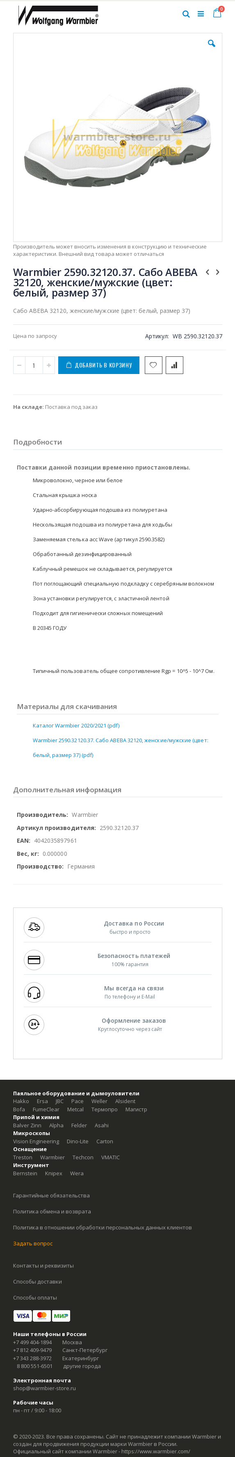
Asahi (102, 1125)
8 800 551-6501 (34, 1366)
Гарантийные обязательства (51, 1195)
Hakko (21, 1101)
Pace (77, 1101)
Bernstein (25, 1173)
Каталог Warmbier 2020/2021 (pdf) (76, 725)
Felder (79, 1125)
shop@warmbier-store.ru (44, 1388)
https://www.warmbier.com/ (155, 1451)
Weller (99, 1101)
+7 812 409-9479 (32, 1350)
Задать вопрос (32, 1243)
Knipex (53, 1173)
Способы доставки (37, 1281)
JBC (60, 1101)
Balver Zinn (27, 1125)
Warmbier (52, 1157)
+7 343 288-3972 (32, 1358)
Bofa (19, 1109)
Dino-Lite (78, 1141)
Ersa (42, 1101)
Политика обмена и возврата (52, 1211)
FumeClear (46, 1109)
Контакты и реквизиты (43, 1265)
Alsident (125, 1101)
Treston (22, 1157)
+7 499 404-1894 (32, 1342)
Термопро (104, 1109)
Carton (104, 1141)
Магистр (136, 1109)
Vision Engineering (36, 1141)
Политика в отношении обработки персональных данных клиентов (102, 1227)
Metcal (75, 1109)
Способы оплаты (35, 1297)
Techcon (83, 1157)
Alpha (56, 1125)
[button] (211, 49)
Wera (77, 1173)
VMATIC (110, 1157)
